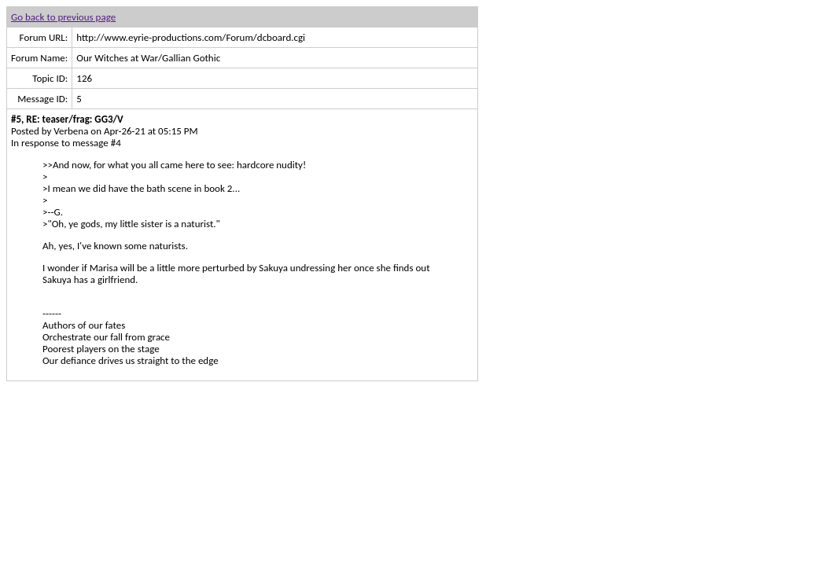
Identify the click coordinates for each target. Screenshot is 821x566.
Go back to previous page (63, 17)
